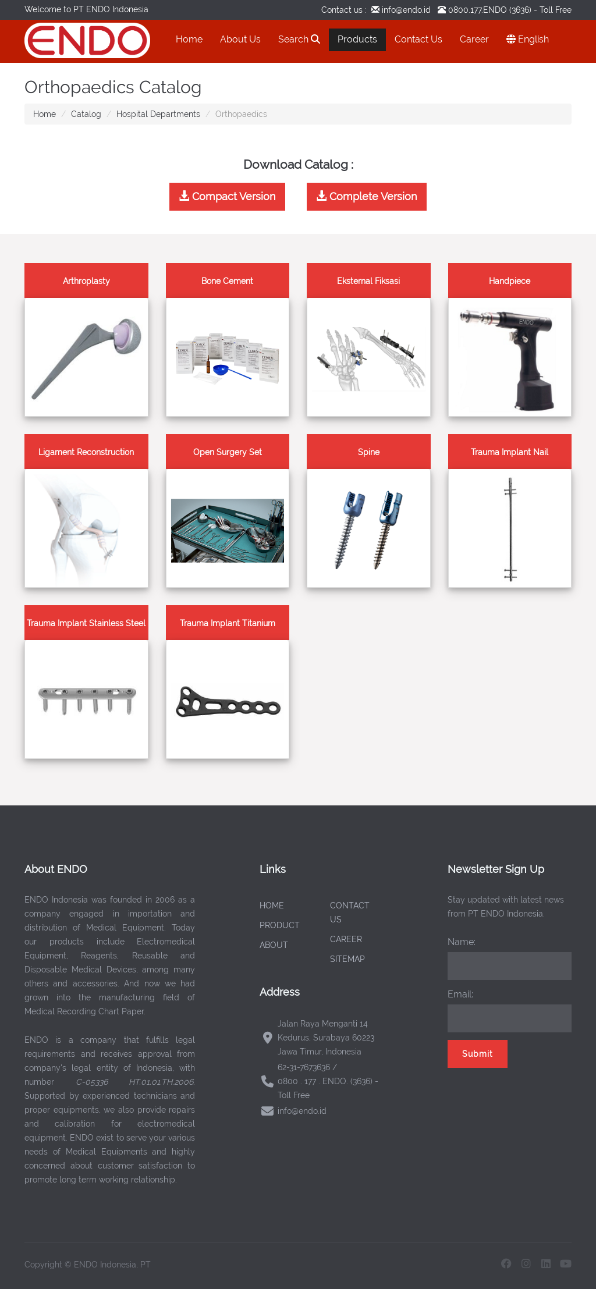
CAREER (346, 939)
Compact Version (227, 196)
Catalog (86, 114)
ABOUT (274, 945)
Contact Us (418, 39)
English (527, 39)
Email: (460, 994)
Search (299, 39)
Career (474, 39)
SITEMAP (347, 959)
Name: (462, 941)
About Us (240, 39)
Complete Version (366, 196)
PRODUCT (280, 925)
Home (189, 39)
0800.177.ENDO (477, 10)
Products (357, 39)
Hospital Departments (158, 114)
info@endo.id (405, 10)
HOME (272, 905)
